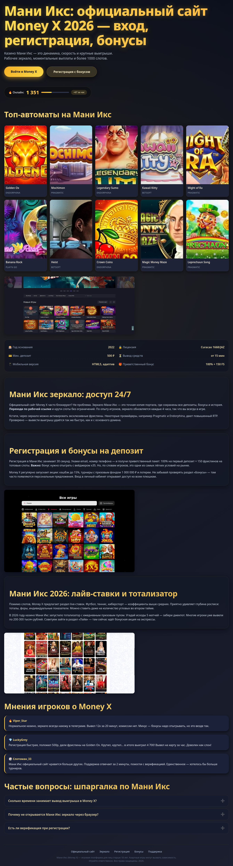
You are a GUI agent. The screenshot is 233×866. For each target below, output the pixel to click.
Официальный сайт (83, 851)
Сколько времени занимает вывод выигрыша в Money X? (52, 801)
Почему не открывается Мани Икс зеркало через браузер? (53, 814)
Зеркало (104, 851)
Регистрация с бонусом (71, 72)
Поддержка (155, 851)
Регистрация (122, 851)
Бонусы (138, 851)
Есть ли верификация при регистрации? (39, 828)
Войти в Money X (24, 71)
